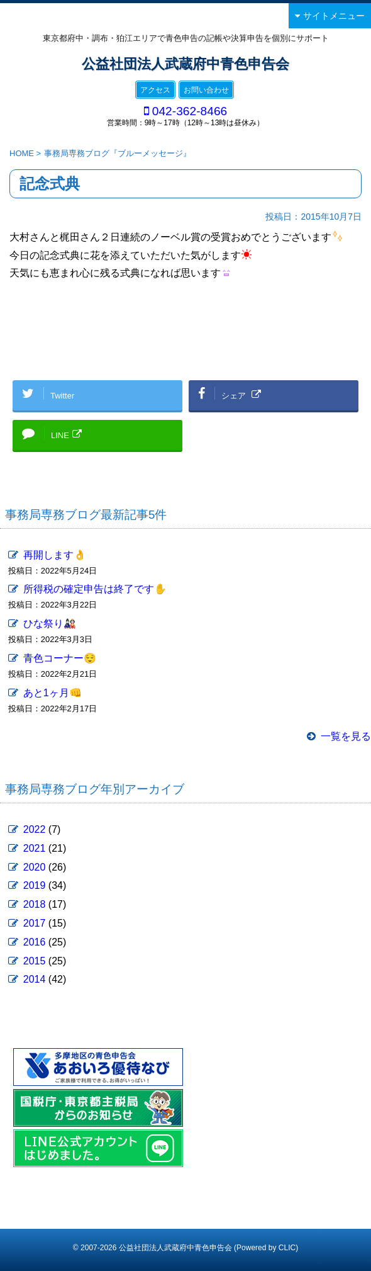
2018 (34, 904)
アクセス (155, 90)
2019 (34, 885)
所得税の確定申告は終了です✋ (95, 589)
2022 (34, 829)
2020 (34, 867)
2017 (34, 923)
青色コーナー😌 (59, 658)
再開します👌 (54, 555)
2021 (34, 848)
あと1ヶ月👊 (52, 692)
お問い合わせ (206, 90)
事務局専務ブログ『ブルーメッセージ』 (117, 153)
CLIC (287, 1247)
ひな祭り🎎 (49, 623)
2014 (34, 979)
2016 (34, 942)
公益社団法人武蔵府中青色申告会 (185, 64)
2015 (34, 961)
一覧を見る (346, 736)
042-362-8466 (190, 111)
